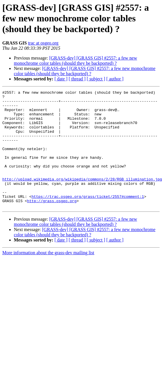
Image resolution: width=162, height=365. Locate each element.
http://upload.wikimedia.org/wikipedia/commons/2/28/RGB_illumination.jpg (82, 192)
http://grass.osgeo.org (52, 218)
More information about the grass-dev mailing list (48, 270)
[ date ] (60, 78)
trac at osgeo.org (43, 42)
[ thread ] (77, 78)
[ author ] (115, 78)
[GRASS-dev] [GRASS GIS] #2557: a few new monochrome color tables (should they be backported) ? (75, 61)
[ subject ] (96, 78)
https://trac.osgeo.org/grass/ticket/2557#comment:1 (87, 212)
